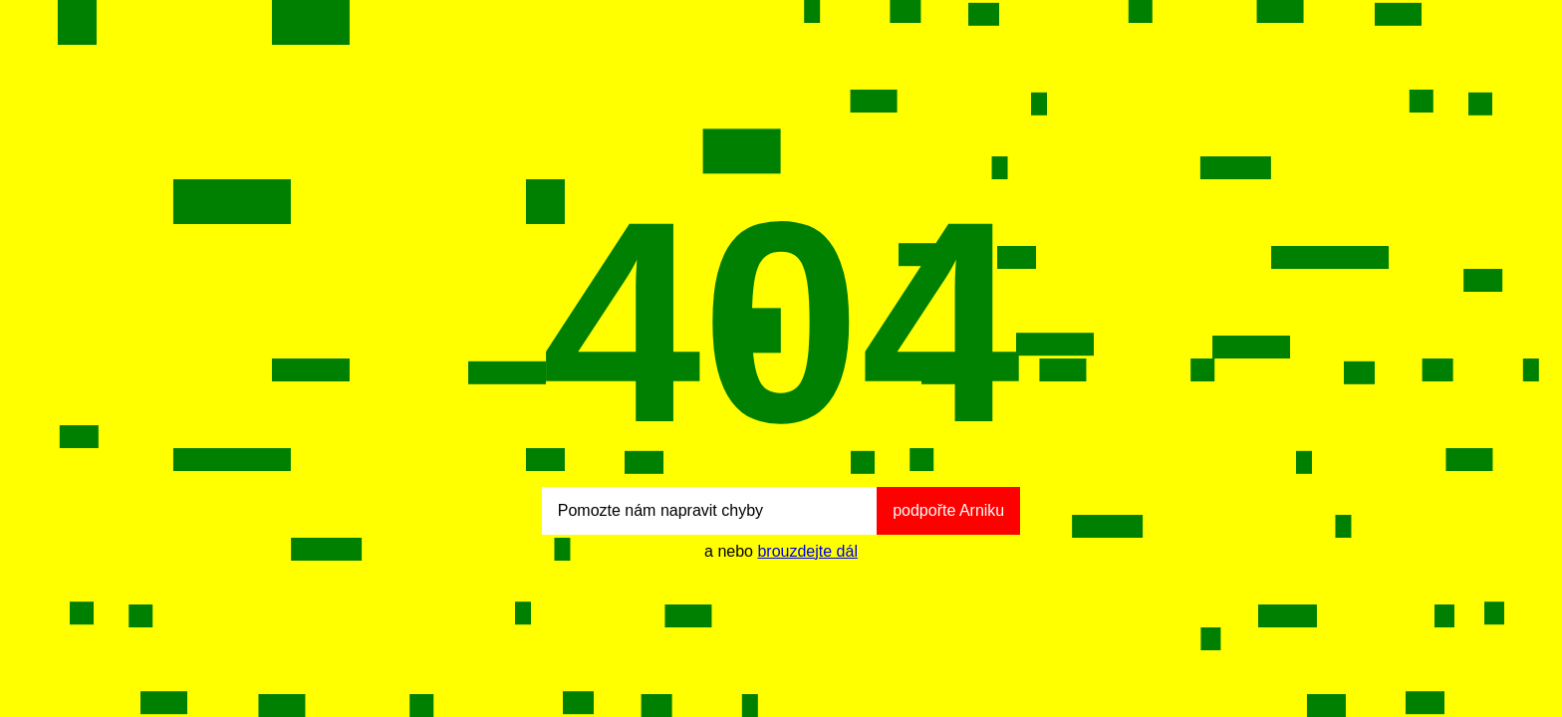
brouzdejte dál (807, 551)
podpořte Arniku (948, 510)
